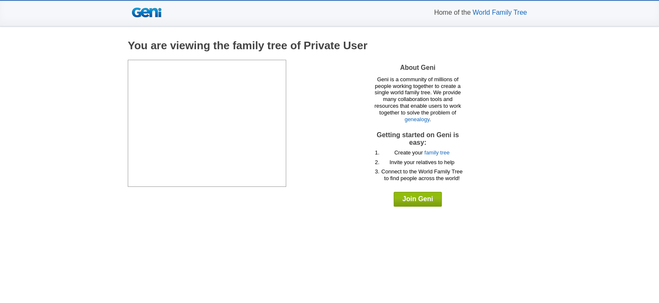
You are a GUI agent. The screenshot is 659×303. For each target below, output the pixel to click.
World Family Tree (499, 12)
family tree (437, 152)
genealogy (417, 119)
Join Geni (418, 198)
